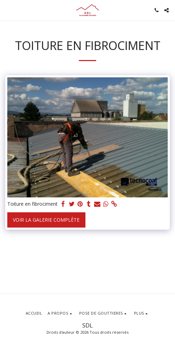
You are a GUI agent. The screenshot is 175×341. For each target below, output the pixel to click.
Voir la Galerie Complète (46, 219)
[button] (8, 10)
